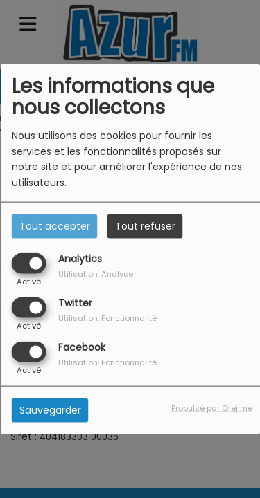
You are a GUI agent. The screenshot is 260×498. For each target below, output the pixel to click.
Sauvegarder (50, 410)
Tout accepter (54, 225)
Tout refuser (145, 225)
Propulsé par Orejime (211, 408)
